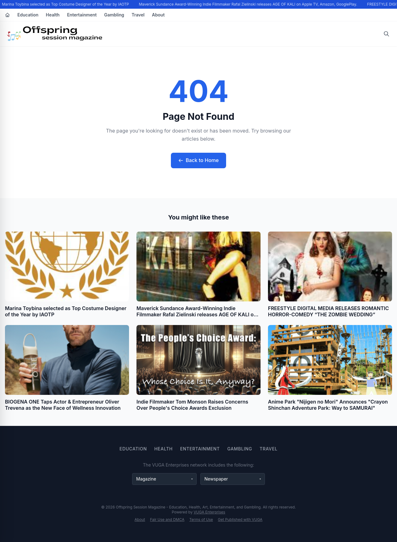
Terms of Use (201, 519)
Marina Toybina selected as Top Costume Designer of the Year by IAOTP (66, 4)
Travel (138, 14)
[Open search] (386, 33)
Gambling (114, 14)
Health (53, 14)
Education (27, 14)
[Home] (7, 14)
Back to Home (198, 160)
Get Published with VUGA (240, 519)
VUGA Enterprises (209, 512)
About (158, 14)
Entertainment (82, 14)
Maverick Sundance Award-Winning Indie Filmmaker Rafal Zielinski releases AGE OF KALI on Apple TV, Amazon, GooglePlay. (248, 4)
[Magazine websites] (164, 479)
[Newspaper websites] (232, 479)
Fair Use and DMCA (167, 519)
